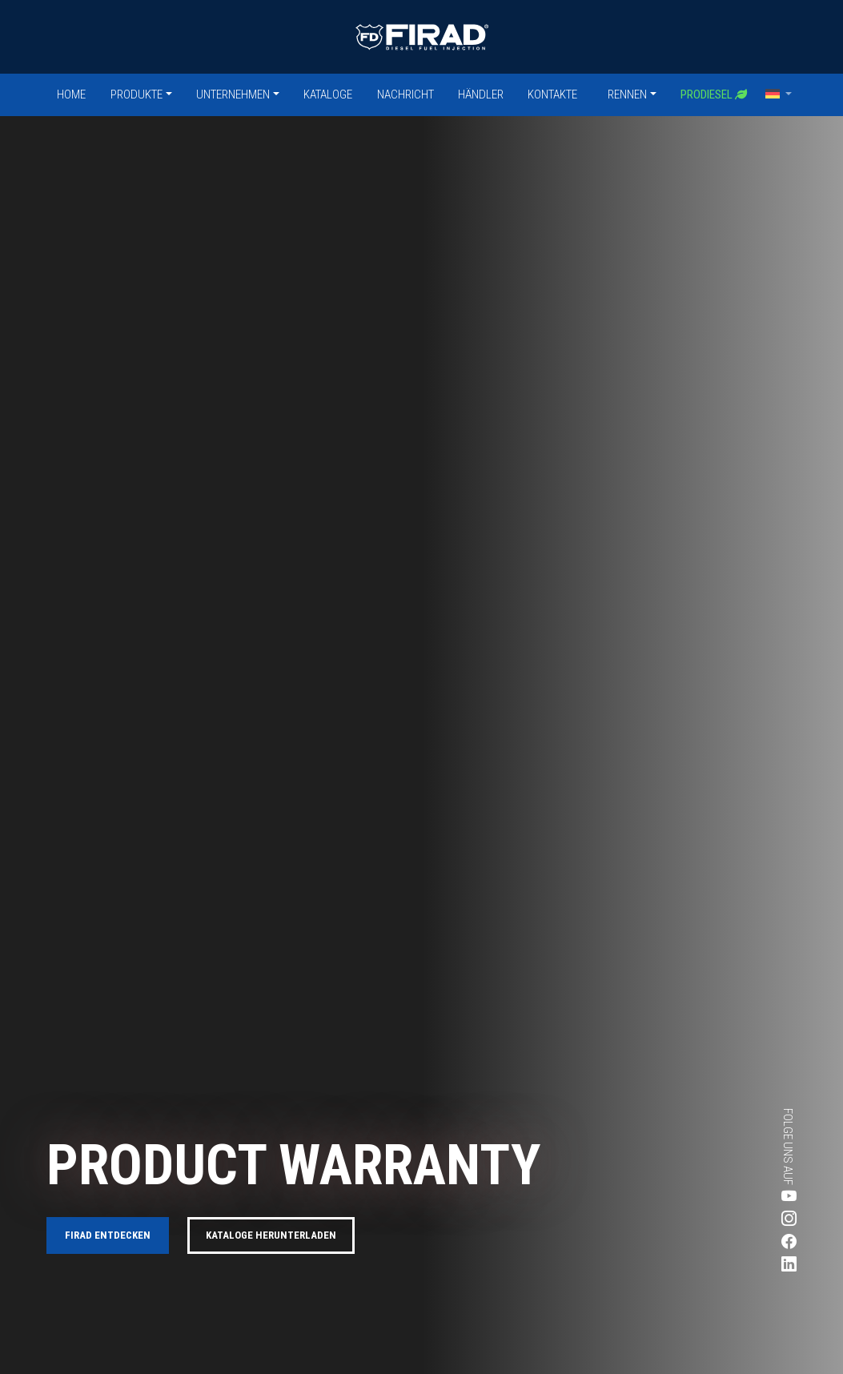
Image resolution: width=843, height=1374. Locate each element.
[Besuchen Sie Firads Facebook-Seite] (742, 1242)
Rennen (627, 94)
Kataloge (327, 94)
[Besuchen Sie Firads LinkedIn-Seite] (742, 1265)
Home (71, 94)
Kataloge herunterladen (271, 1235)
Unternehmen (233, 94)
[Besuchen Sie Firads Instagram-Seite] (742, 1219)
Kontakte (552, 94)
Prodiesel (713, 94)
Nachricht (405, 94)
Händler (481, 94)
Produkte (136, 94)
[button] (779, 94)
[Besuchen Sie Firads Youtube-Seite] (742, 1196)
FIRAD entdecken (108, 1235)
